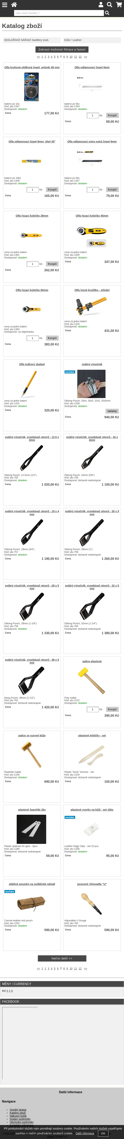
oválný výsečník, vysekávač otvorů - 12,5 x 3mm (32, 439)
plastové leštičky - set (92, 735)
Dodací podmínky (20, 1119)
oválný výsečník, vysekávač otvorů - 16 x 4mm (92, 439)
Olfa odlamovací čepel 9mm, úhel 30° (32, 141)
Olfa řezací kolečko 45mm (92, 215)
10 (70, 56)
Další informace (85, 1133)
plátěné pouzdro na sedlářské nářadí (32, 884)
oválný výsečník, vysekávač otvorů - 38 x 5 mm (32, 661)
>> (85, 56)
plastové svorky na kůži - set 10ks (92, 809)
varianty (112, 411)
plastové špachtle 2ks (32, 809)
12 (80, 56)
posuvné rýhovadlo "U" (92, 884)
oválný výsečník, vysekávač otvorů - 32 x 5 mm (92, 587)
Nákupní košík (18, 1116)
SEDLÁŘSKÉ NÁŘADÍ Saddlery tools (26, 40)
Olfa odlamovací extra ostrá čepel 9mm (92, 141)
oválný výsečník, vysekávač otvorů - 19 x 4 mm (32, 513)
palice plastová (91, 661)
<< (38, 56)
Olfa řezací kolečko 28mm (32, 215)
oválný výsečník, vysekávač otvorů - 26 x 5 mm (92, 513)
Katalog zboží (18, 1112)
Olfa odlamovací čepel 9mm (92, 67)
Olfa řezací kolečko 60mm (32, 290)
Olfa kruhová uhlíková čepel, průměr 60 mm (32, 67)
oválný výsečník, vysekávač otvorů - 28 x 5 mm (32, 587)
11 (75, 56)
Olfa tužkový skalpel (32, 364)
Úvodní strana (18, 1109)
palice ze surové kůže (32, 735)
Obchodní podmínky (22, 1122)
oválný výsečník (92, 364)
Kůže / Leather (73, 40)
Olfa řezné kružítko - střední (92, 290)
